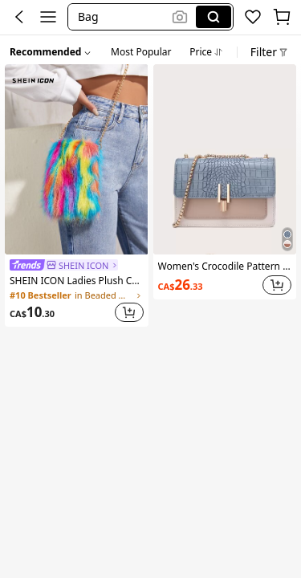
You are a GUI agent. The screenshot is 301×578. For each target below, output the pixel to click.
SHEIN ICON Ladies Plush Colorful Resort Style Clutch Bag (77, 281)
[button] (122, 17)
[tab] (141, 49)
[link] (64, 264)
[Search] (213, 17)
